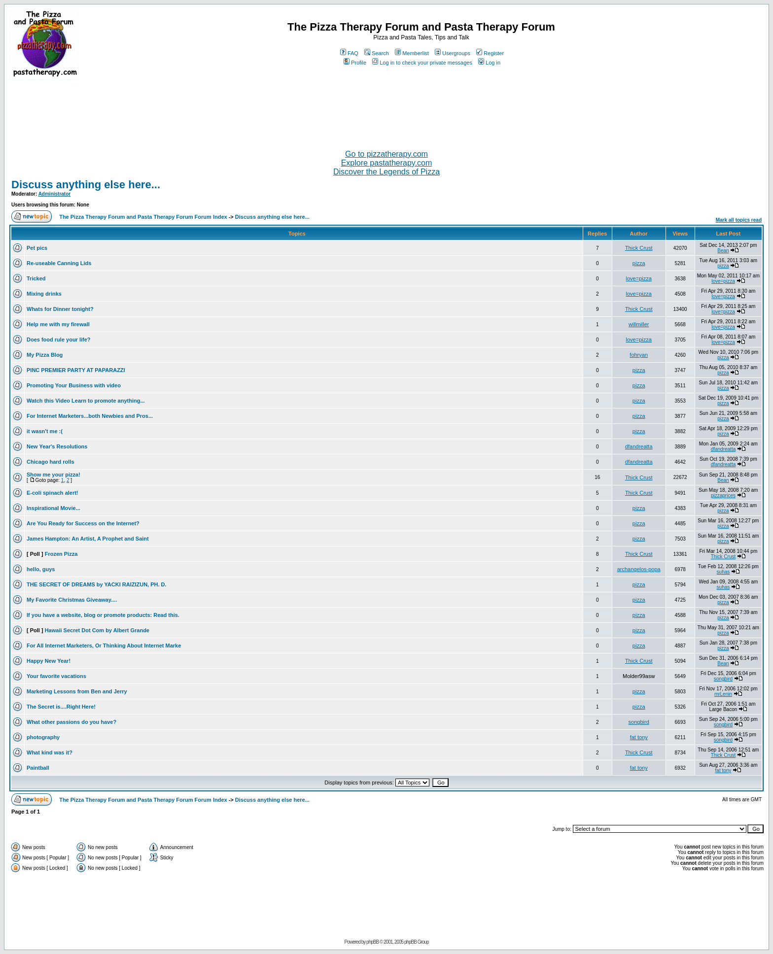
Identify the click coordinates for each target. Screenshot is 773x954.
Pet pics (37, 248)
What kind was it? (49, 752)
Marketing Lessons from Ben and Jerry (77, 691)
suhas (723, 572)
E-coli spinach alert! (52, 493)
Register (490, 53)
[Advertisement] (386, 111)
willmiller (639, 324)
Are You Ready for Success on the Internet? (83, 523)
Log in (489, 63)
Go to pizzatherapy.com (386, 154)
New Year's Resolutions (57, 446)
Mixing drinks (44, 294)
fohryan (639, 355)
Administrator (54, 194)
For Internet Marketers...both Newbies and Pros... (90, 416)
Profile (355, 63)
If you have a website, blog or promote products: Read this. (103, 615)
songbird (723, 678)
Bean (723, 250)
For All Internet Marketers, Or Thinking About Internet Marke (104, 645)
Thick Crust (639, 248)
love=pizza (639, 278)
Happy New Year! (48, 661)
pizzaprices (723, 495)
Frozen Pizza (61, 554)
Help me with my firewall (58, 324)
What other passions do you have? (71, 722)
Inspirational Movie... (53, 508)
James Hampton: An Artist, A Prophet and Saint (88, 539)
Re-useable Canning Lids (59, 263)
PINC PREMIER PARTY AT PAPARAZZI (76, 370)
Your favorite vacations (56, 676)
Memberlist (412, 53)
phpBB (372, 942)
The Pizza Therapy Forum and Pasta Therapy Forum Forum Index (143, 217)
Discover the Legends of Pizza (386, 172)
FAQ (349, 53)
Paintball (38, 768)
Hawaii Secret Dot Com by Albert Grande (97, 630)
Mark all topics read (739, 220)
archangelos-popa (639, 569)
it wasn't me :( (45, 431)
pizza (638, 263)
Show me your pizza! (53, 474)
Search (376, 53)
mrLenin (723, 694)
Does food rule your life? (59, 339)
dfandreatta (639, 446)
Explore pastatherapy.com (386, 163)
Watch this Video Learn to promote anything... (86, 401)
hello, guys (41, 569)
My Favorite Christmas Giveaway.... (72, 600)
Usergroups (452, 53)
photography (43, 737)
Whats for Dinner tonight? (60, 309)
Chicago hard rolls (50, 462)
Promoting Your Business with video (74, 385)
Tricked (36, 278)
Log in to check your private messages (422, 63)
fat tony (639, 737)
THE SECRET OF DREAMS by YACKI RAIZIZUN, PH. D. (97, 584)
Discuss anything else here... (85, 184)
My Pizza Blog (45, 355)
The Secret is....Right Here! (61, 707)
